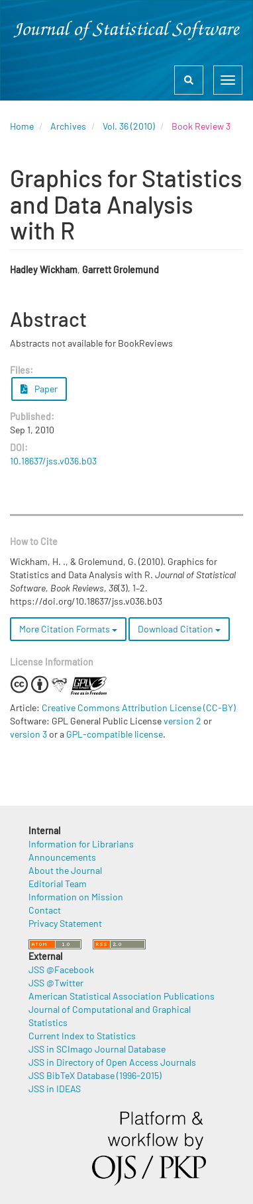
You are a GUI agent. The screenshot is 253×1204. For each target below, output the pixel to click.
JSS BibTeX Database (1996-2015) (95, 1075)
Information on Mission (75, 896)
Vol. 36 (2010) (129, 126)
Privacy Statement (65, 923)
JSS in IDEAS (54, 1088)
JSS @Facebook (61, 969)
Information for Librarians (81, 843)
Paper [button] (39, 388)
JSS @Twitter (55, 982)
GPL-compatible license (114, 734)
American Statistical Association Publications (121, 996)
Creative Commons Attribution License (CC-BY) (139, 707)
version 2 (182, 720)
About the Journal (65, 870)
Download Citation (179, 628)
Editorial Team (57, 883)
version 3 (28, 734)
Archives (68, 126)
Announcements (62, 857)
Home (22, 126)
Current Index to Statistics (82, 1035)
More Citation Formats (68, 628)
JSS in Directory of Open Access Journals (112, 1062)
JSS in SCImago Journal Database (97, 1048)
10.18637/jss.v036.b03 (53, 460)
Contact (44, 910)
